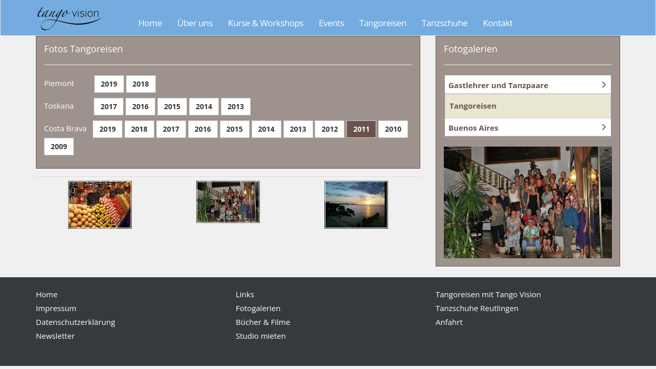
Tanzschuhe (444, 23)
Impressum (56, 308)
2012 (329, 129)
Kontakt (497, 23)
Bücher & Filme (263, 322)
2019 (109, 84)
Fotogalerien (258, 308)
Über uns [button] (195, 23)
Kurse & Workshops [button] (265, 23)
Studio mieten (261, 336)
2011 (361, 129)
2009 (59, 146)
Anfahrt (449, 322)
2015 (172, 106)
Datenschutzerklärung (75, 322)
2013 (236, 106)
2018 (141, 84)
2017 (108, 106)
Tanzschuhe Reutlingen (477, 308)
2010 (393, 129)
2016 (140, 106)
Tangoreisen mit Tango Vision (488, 294)
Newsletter (55, 336)
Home (150, 23)
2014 (204, 106)
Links (245, 294)
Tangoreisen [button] (382, 23)
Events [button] (331, 23)
